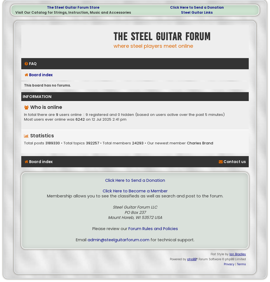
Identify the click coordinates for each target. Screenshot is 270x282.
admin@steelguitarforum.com (118, 240)
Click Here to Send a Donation (197, 7)
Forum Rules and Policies (153, 228)
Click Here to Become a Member (135, 191)
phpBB (191, 259)
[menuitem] (30, 64)
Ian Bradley (237, 254)
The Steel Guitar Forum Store (73, 7)
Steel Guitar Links (197, 12)
